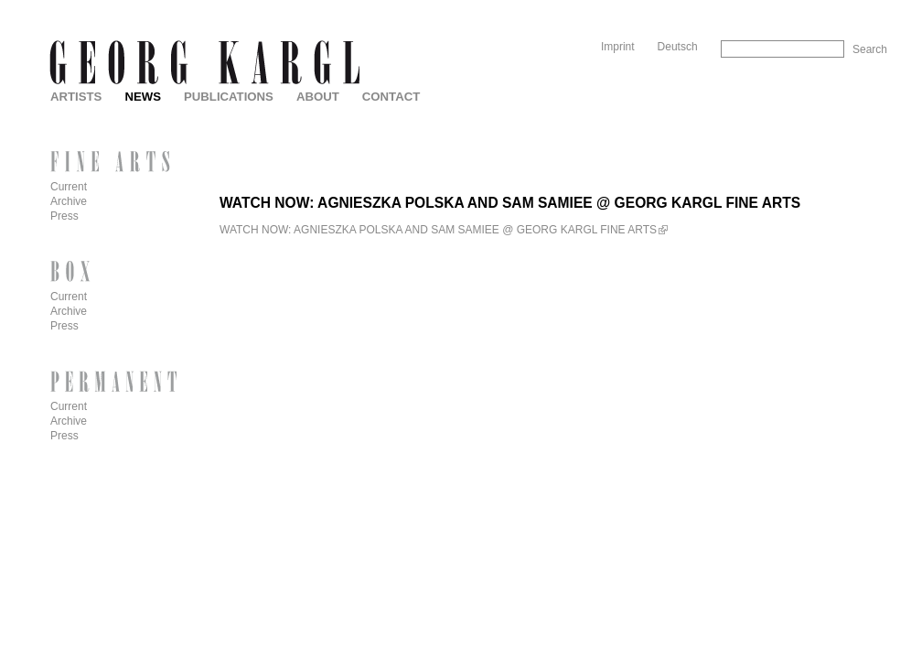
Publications (228, 96)
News (142, 96)
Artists (76, 96)
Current (68, 186)
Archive (68, 201)
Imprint (618, 46)
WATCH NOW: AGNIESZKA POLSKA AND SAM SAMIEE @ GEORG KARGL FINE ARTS (438, 229)
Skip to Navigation (852, 7)
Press (64, 216)
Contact (391, 96)
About (317, 96)
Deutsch (678, 46)
